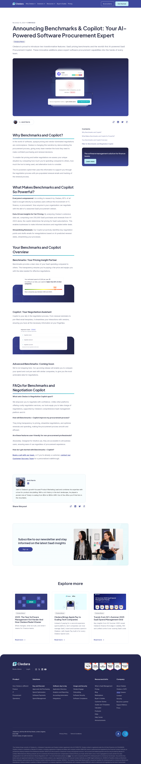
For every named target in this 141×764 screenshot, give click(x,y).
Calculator (98, 708)
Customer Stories (100, 701)
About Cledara (121, 686)
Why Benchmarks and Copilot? (91, 132)
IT (13, 692)
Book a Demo (107, 8)
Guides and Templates (102, 705)
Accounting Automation (60, 695)
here (69, 756)
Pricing (70, 8)
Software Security (79, 695)
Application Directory (59, 689)
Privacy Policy (63, 733)
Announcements (100, 720)
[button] (119, 2)
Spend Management (39, 698)
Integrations (57, 698)
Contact (119, 695)
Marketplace (99, 695)
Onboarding (77, 692)
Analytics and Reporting (60, 692)
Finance (15, 689)
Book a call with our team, (24, 455)
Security (119, 698)
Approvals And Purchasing (41, 689)
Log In (126, 2)
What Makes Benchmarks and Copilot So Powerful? (98, 136)
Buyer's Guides (61, 8)
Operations (16, 698)
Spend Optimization (39, 692)
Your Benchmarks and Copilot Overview (94, 140)
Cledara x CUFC (122, 689)
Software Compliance (80, 698)
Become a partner (122, 702)
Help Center (99, 717)
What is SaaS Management (103, 686)
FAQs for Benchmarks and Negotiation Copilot (97, 144)
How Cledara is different (20, 686)
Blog (96, 692)
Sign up (25, 549)
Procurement (17, 695)
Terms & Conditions (76, 733)
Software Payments (39, 695)
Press (118, 708)
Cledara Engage (78, 689)
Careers (121, 692)
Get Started (122, 8)
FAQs (96, 714)
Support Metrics (122, 705)
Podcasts (98, 711)
